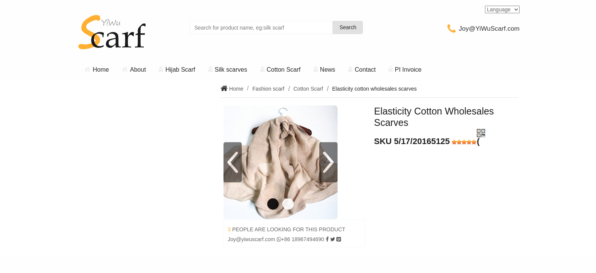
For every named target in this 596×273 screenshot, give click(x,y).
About (138, 69)
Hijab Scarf (180, 69)
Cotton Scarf (284, 69)
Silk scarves (231, 69)
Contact (365, 69)
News (327, 69)
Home (101, 69)
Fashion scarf (268, 89)
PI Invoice (408, 69)
